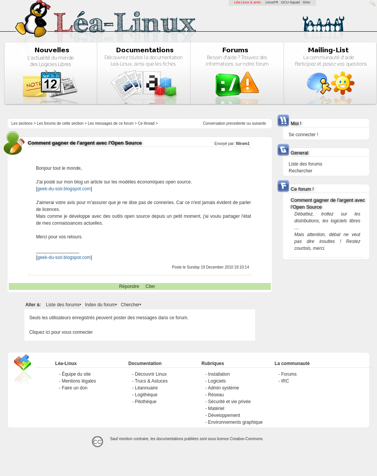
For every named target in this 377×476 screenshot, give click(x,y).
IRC (285, 381)
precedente (236, 123)
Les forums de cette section (60, 123)
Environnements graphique (235, 422)
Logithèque (146, 394)
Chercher (130, 304)
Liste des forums (63, 304)
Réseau (216, 394)
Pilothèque (146, 401)
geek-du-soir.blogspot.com (64, 188)
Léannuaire (146, 388)
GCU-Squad (290, 2)
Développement (224, 415)
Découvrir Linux (150, 374)
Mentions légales (79, 381)
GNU (306, 2)
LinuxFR (271, 2)
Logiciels (217, 381)
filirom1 (242, 144)
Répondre (129, 286)
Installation (219, 374)
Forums (289, 374)
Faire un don (74, 388)
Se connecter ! (303, 134)
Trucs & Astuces (151, 381)
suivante (259, 123)
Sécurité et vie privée (229, 401)
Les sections (22, 123)
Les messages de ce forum (111, 123)
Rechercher (300, 171)
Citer (150, 286)
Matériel (216, 408)
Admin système (223, 388)
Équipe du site (76, 374)
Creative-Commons (246, 439)
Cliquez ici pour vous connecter (61, 332)
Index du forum (100, 304)
